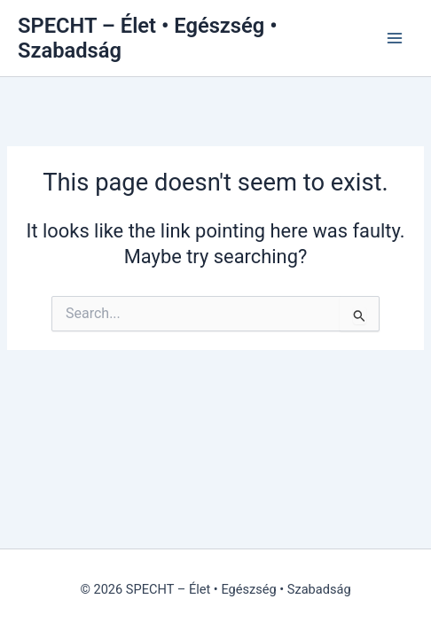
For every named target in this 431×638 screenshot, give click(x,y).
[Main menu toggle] (394, 38)
